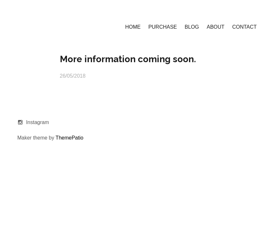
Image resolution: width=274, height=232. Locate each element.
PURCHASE (162, 27)
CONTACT (244, 27)
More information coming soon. (128, 59)
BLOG (192, 27)
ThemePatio (69, 137)
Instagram (37, 122)
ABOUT (215, 27)
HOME (133, 27)
